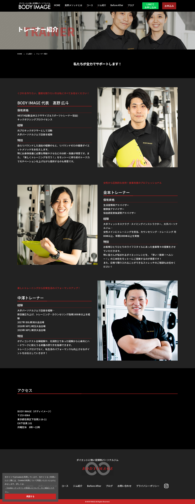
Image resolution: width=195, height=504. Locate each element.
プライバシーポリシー (147, 486)
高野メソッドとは (73, 5)
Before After (116, 5)
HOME (57, 5)
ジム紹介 (101, 5)
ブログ (131, 5)
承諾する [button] (30, 496)
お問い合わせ (124, 486)
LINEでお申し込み (150, 5)
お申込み (169, 6)
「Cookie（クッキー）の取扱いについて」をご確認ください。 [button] (30, 489)
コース (90, 5)
